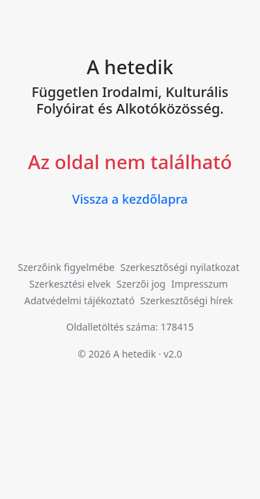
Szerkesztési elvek (70, 283)
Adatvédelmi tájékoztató (79, 300)
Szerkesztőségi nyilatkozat (179, 267)
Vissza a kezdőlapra (130, 199)
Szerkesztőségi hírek (186, 300)
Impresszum (199, 283)
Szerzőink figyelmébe (66, 267)
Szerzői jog (141, 283)
